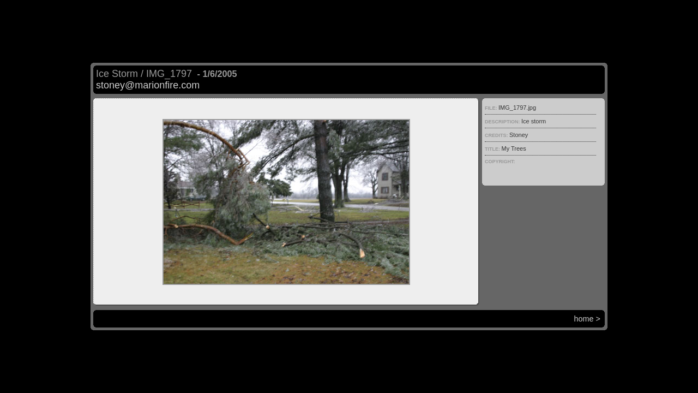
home (584, 318)
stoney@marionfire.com (148, 85)
